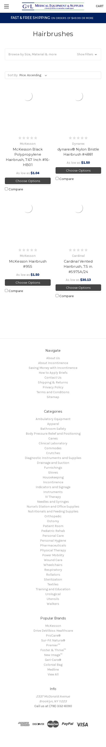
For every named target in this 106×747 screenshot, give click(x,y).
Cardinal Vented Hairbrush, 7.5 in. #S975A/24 (78, 266)
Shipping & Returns (53, 382)
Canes (53, 438)
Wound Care (53, 560)
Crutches (53, 453)
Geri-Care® (53, 660)
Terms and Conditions (53, 392)
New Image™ (53, 655)
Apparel (53, 424)
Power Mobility (53, 555)
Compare (14, 189)
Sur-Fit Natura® (53, 640)
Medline (53, 670)
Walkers (53, 604)
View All (53, 674)
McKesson (53, 626)
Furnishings (53, 468)
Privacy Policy (53, 387)
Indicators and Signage (53, 487)
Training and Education (53, 589)
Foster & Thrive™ (53, 650)
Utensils (53, 599)
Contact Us (53, 378)
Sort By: (13, 75)
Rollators (53, 575)
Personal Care (53, 536)
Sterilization (53, 579)
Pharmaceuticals (53, 545)
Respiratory (53, 570)
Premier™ (53, 645)
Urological (53, 594)
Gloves (53, 472)
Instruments (53, 492)
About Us (53, 358)
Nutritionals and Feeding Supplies (53, 511)
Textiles (53, 584)
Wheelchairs (53, 565)
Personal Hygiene (53, 541)
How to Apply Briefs (53, 373)
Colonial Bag (53, 665)
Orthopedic (53, 516)
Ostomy (53, 521)
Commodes (53, 448)
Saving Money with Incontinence (53, 368)
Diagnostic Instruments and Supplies (53, 458)
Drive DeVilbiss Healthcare (53, 631)
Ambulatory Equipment (53, 419)
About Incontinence (53, 363)
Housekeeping (53, 477)
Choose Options (28, 181)
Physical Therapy (53, 550)
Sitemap (53, 397)
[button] (53, 54)
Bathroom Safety (53, 429)
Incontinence (53, 482)
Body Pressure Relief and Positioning (53, 434)
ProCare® (53, 635)
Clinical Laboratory (53, 443)
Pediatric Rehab (53, 531)
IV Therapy (53, 497)
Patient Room (53, 526)
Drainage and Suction (53, 463)
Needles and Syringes (53, 502)
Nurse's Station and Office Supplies (53, 506)
